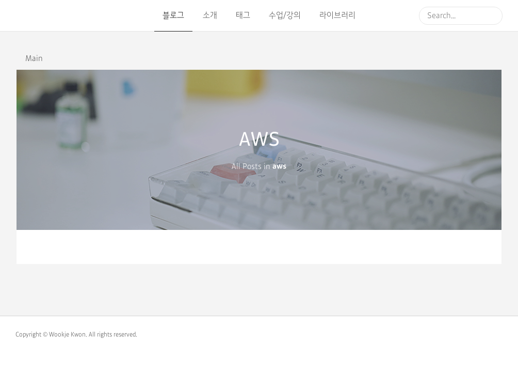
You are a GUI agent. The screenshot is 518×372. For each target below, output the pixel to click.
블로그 (173, 15)
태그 (243, 15)
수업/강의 (285, 15)
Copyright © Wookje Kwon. (51, 335)
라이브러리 (337, 15)
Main (34, 59)
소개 (210, 15)
